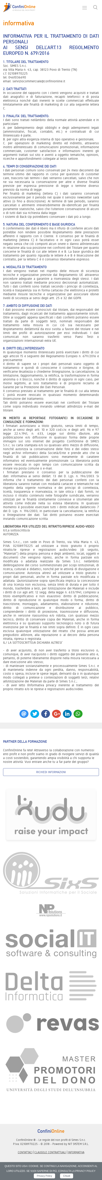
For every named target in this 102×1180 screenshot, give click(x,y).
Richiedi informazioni (51, 772)
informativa (76, 1152)
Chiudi (66, 1175)
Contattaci (25, 1152)
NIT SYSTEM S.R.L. (78, 1144)
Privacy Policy (44, 1175)
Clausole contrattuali (50, 1152)
